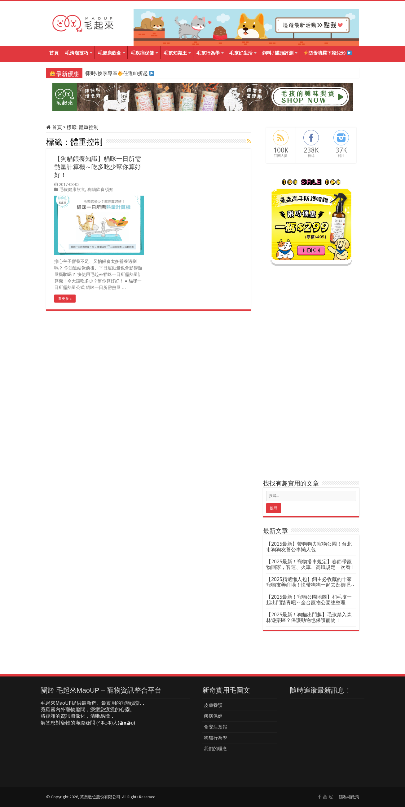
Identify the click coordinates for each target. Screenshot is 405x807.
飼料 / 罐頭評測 (278, 53)
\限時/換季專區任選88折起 (116, 73)
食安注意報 (215, 727)
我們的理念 (215, 749)
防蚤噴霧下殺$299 (327, 53)
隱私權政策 (349, 797)
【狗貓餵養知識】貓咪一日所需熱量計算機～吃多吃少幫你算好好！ (97, 167)
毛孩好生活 (241, 53)
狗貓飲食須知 (100, 189)
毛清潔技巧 (76, 53)
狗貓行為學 (215, 738)
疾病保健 (213, 716)
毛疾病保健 (142, 53)
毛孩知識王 (175, 53)
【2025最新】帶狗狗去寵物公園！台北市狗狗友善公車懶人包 (309, 546)
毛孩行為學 (208, 53)
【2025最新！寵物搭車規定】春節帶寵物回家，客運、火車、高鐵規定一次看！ (310, 564)
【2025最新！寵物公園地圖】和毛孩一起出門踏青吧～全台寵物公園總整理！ (309, 599)
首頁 (54, 53)
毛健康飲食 (109, 53)
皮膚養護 (213, 705)
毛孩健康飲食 (72, 189)
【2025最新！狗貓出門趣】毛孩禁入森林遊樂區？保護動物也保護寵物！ (309, 617)
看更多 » (65, 298)
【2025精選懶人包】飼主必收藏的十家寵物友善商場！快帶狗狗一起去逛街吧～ (310, 582)
